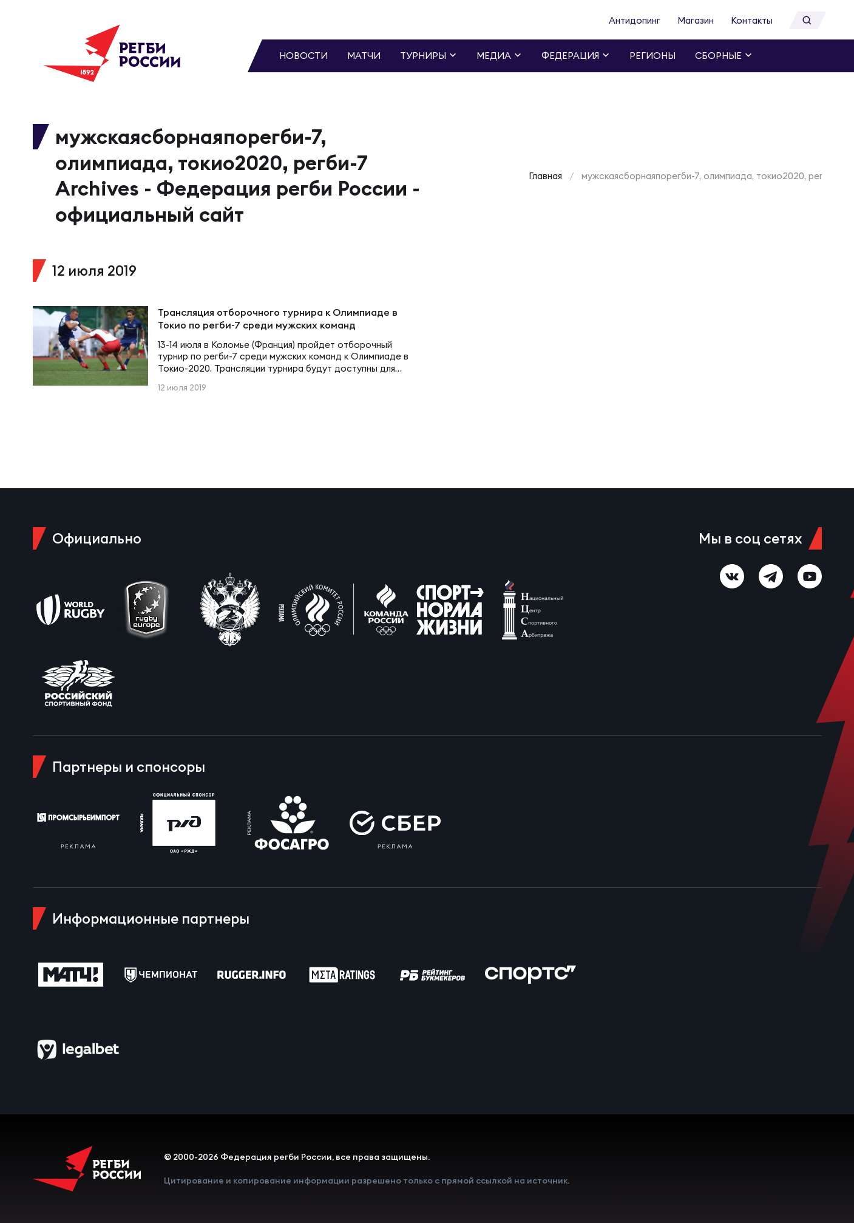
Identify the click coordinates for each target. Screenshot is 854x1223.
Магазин (695, 20)
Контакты (752, 20)
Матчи (364, 55)
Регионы (652, 55)
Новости (303, 55)
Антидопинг (634, 20)
